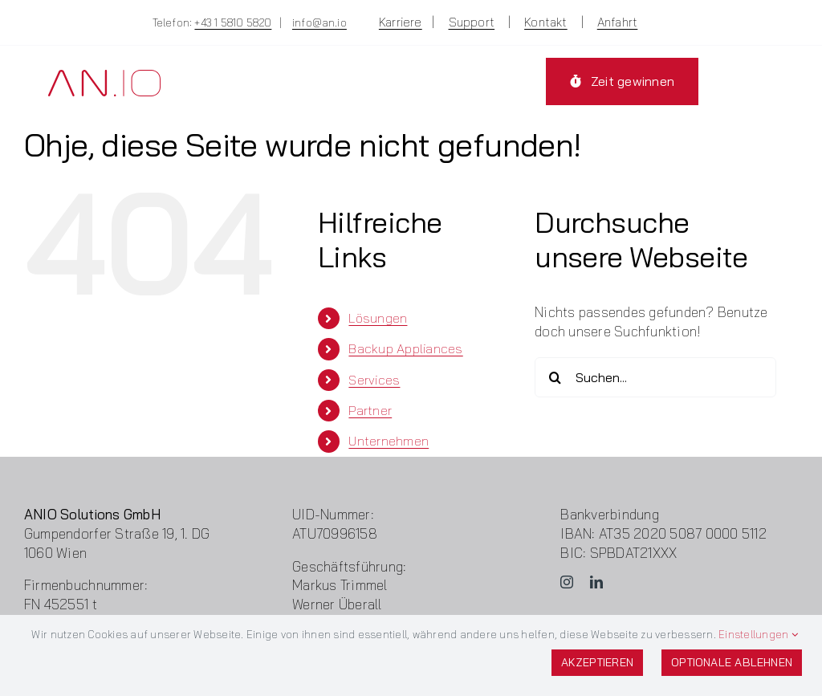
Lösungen (377, 318)
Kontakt (546, 22)
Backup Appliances (405, 348)
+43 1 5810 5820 (232, 22)
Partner (370, 410)
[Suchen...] (655, 377)
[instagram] (566, 582)
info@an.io (319, 22)
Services (374, 380)
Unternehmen (388, 441)
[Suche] (555, 377)
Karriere (400, 22)
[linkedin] (596, 582)
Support (472, 22)
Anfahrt (617, 22)
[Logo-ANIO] (104, 76)
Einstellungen (758, 634)
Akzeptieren (597, 662)
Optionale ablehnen (731, 662)
